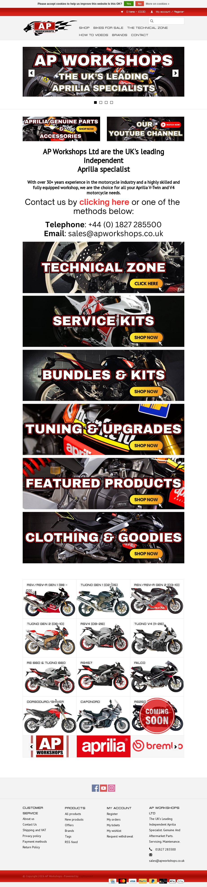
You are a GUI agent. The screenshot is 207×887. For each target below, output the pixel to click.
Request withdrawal (120, 836)
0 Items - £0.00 (133, 12)
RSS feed (71, 842)
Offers (69, 825)
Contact (139, 35)
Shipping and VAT (34, 830)
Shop (84, 27)
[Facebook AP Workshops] (95, 788)
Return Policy (31, 847)
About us (28, 819)
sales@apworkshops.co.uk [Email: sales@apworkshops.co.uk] (166, 861)
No (139, 3)
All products (73, 814)
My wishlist (114, 831)
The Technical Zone (147, 27)
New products (74, 819)
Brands (119, 35)
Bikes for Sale (108, 27)
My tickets (113, 825)
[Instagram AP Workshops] (111, 788)
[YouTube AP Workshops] (103, 788)
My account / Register (167, 12)
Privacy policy (32, 836)
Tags (68, 836)
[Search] (166, 21)
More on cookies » (158, 3)
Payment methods (35, 841)
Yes (128, 3)
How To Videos (93, 35)
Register (112, 814)
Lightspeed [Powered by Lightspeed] (86, 876)
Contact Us (30, 824)
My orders (114, 819)
